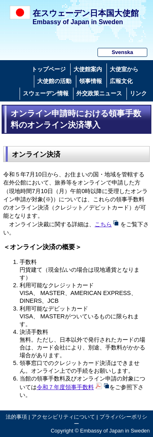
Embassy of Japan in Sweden (78, 21)
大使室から (124, 69)
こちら (103, 224)
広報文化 (121, 81)
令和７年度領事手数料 (65, 387)
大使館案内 (87, 69)
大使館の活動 (54, 81)
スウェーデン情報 (46, 93)
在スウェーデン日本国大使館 (86, 13)
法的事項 (16, 417)
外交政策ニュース (99, 93)
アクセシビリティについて (63, 417)
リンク (138, 93)
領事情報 (90, 81)
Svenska (122, 52)
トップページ (48, 69)
